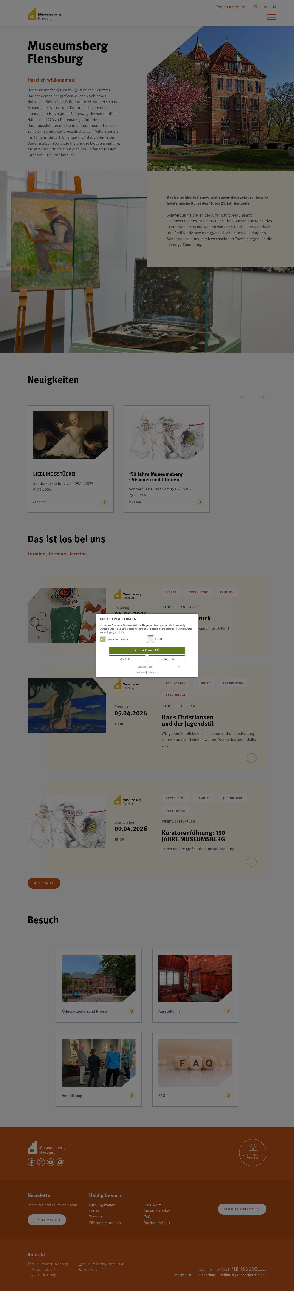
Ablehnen (127, 659)
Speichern (166, 659)
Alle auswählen (147, 650)
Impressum (140, 672)
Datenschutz (153, 672)
